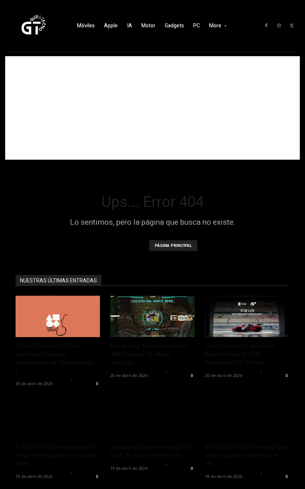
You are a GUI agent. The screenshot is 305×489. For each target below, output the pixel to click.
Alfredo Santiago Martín (42, 379)
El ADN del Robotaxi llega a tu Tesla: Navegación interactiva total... (56, 455)
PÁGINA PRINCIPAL (173, 245)
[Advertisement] (152, 108)
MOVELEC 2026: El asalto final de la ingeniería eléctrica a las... (247, 455)
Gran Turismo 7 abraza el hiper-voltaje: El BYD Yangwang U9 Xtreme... (240, 354)
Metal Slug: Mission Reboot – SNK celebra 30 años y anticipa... (150, 354)
